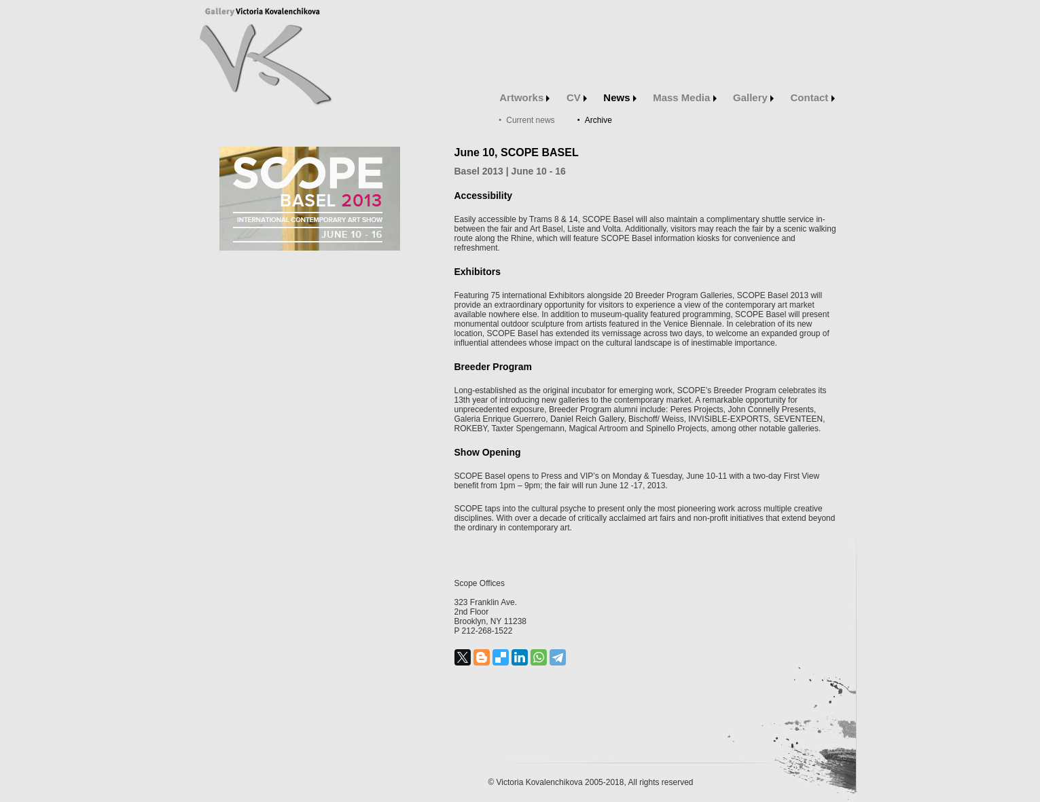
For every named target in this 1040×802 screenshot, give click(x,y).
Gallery (753, 97)
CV (577, 97)
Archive (598, 120)
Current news (530, 120)
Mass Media (684, 97)
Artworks (524, 97)
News (619, 97)
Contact (813, 97)
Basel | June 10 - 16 (510, 171)
